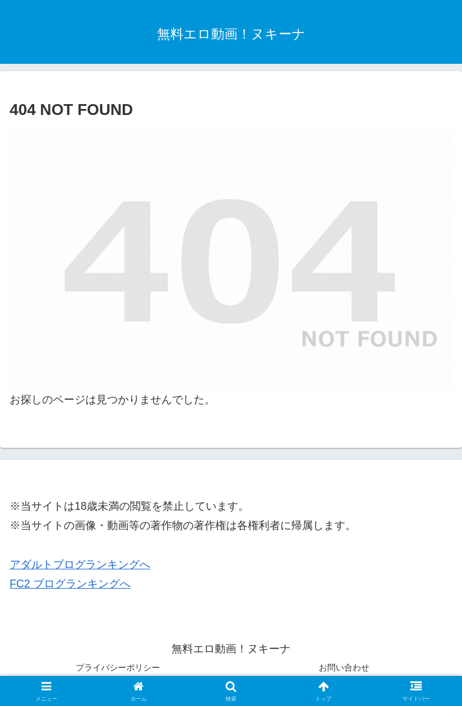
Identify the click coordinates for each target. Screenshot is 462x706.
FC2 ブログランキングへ (70, 584)
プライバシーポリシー (118, 667)
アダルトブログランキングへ (80, 565)
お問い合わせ (344, 667)
